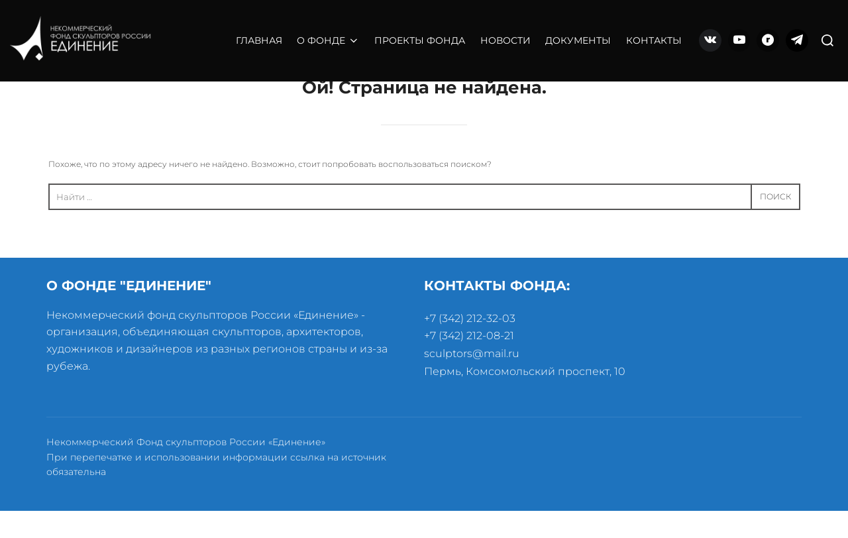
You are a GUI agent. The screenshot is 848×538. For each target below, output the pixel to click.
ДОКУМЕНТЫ (578, 40)
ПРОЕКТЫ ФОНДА (419, 40)
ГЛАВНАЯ (259, 40)
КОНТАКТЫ (654, 40)
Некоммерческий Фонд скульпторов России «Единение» (185, 470)
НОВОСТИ (505, 40)
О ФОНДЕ (328, 40)
